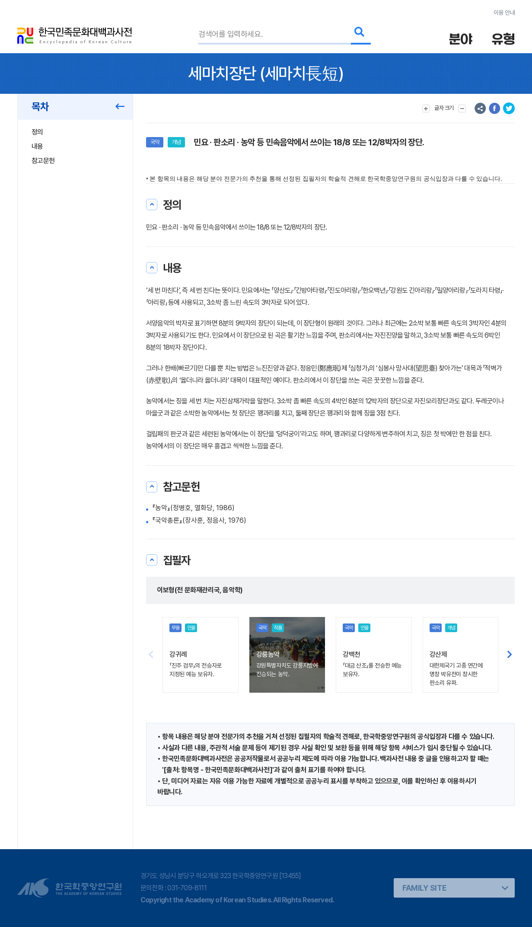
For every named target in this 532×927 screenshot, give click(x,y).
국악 (154, 142)
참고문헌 (43, 161)
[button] (510, 655)
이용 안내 (504, 12)
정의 (37, 132)
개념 (176, 142)
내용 (37, 146)
